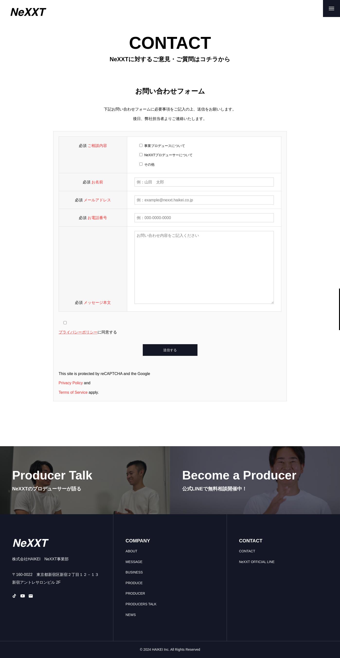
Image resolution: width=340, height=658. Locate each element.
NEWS (130, 615)
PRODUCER (135, 593)
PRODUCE (134, 583)
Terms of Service (73, 392)
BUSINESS (134, 572)
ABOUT (131, 551)
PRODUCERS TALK (140, 604)
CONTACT (247, 551)
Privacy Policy (71, 383)
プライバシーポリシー (78, 332)
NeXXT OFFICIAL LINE (257, 562)
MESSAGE (133, 562)
